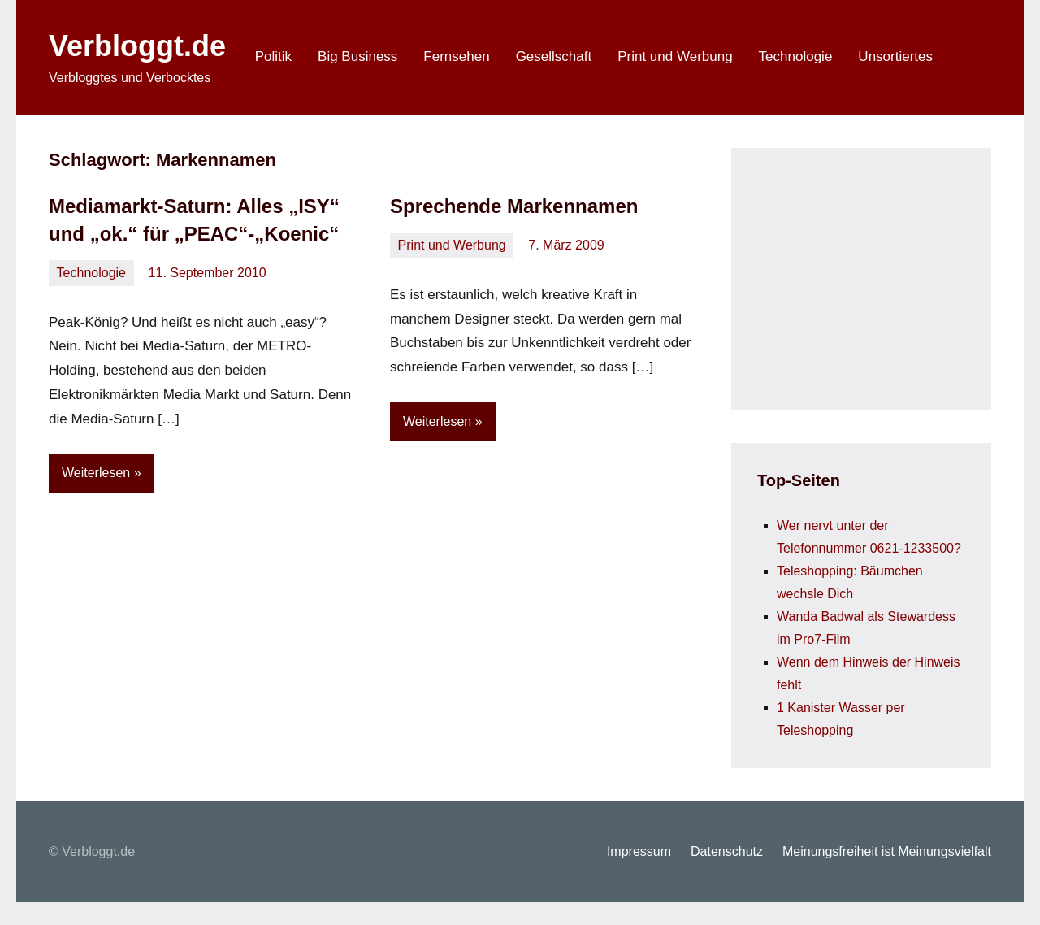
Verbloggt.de (137, 46)
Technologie (796, 56)
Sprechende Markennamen (514, 206)
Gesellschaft (554, 56)
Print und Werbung (675, 56)
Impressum (639, 851)
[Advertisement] (879, 275)
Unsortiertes (895, 56)
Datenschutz (727, 851)
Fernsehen (456, 56)
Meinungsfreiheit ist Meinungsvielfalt (886, 851)
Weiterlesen (96, 473)
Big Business (357, 56)
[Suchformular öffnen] (968, 58)
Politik (273, 56)
